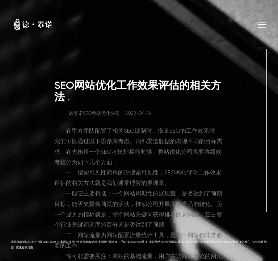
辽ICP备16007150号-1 (134, 242)
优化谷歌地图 (24, 247)
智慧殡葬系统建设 (209, 242)
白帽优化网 (191, 242)
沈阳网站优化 (157, 242)
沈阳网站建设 (175, 242)
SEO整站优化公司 (101, 115)
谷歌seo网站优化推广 (235, 242)
